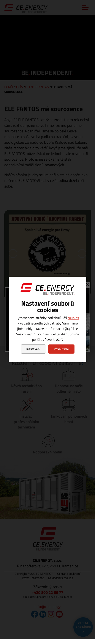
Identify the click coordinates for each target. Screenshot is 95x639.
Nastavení (33, 348)
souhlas (73, 317)
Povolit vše (61, 348)
